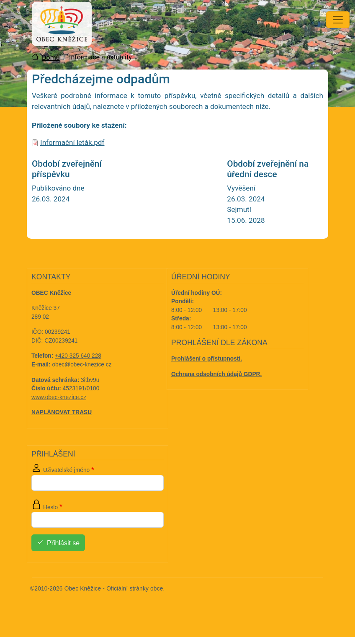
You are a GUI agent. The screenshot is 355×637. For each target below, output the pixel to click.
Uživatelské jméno (66, 470)
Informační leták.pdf (72, 142)
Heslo (50, 507)
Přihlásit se (63, 543)
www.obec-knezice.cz (58, 397)
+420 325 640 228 (78, 356)
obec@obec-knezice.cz (82, 364)
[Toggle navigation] (338, 19)
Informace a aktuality (100, 57)
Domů (50, 58)
